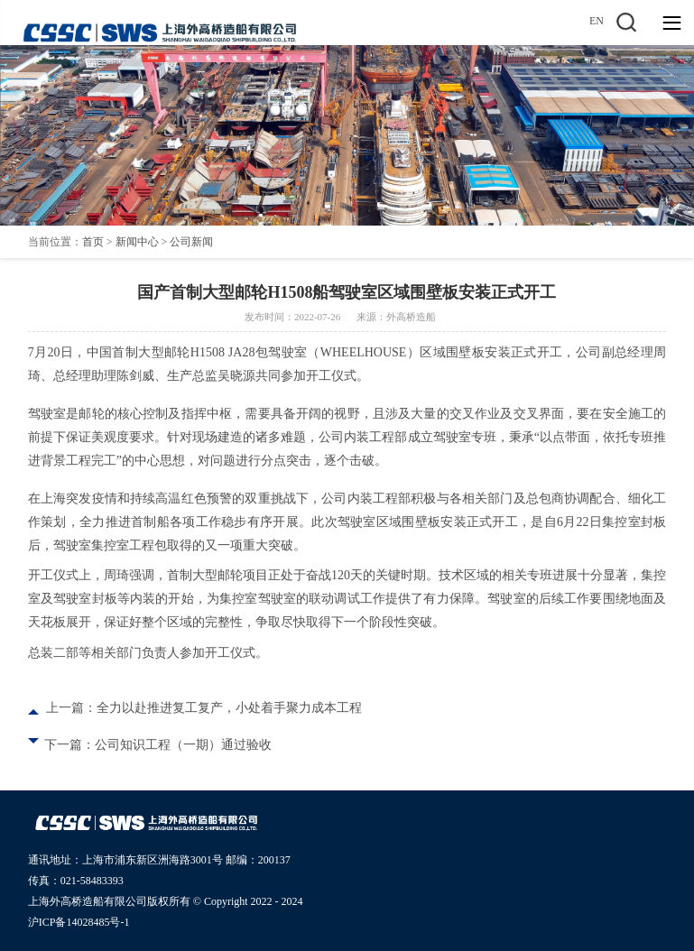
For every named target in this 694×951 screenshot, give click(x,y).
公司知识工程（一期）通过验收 (183, 745)
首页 (93, 241)
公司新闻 (191, 241)
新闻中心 (137, 241)
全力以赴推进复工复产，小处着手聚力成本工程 (229, 708)
